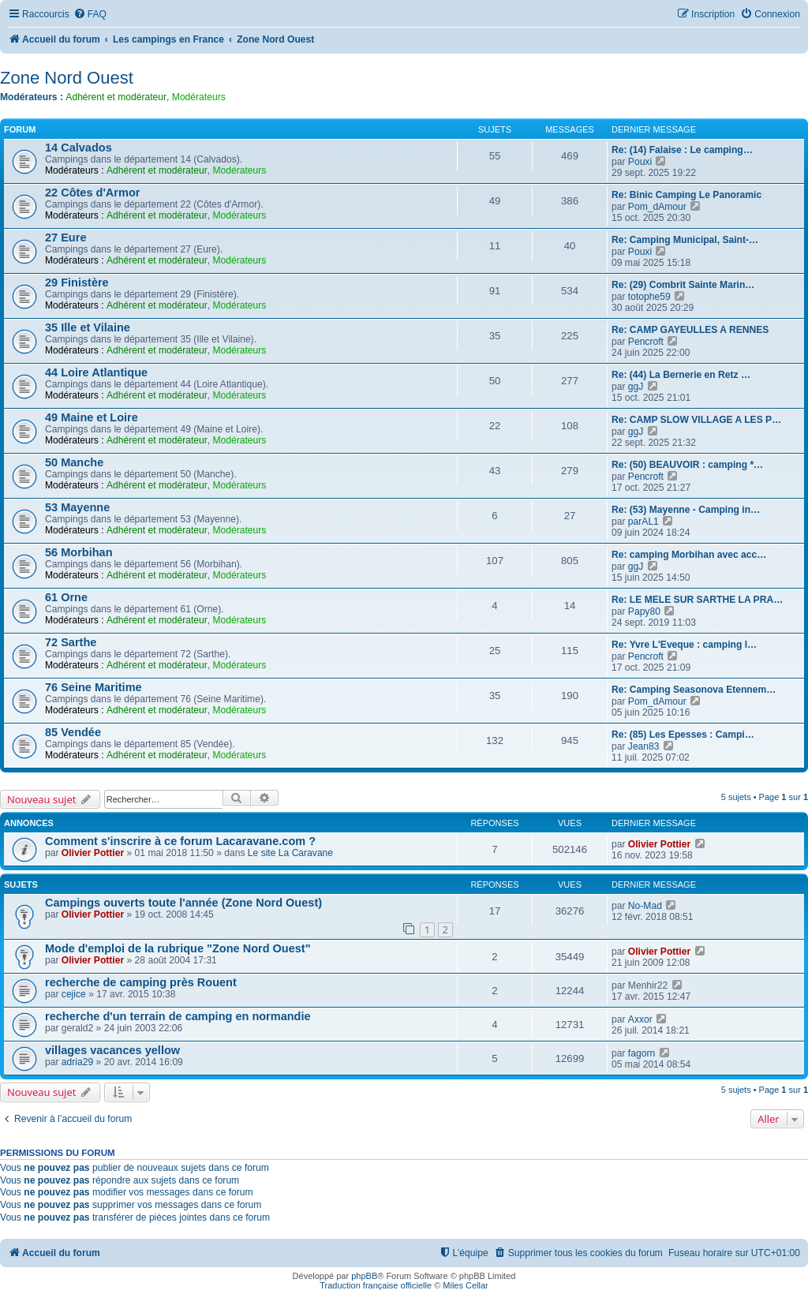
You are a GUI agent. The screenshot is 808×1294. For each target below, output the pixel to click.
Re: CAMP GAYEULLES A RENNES (690, 329)
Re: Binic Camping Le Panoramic (686, 194)
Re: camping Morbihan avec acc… (689, 554)
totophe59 (649, 296)
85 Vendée (73, 732)
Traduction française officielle (376, 1285)
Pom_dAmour (657, 206)
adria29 (77, 1062)
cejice (74, 994)
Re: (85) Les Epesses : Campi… (683, 734)
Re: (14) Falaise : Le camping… (682, 149)
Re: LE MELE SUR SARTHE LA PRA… (697, 599)
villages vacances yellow (112, 1050)
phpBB (364, 1276)
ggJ (636, 386)
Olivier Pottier (93, 852)
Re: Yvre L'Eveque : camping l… (684, 644)
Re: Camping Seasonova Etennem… (694, 689)
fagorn (641, 1053)
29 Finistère (77, 282)
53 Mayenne (77, 507)
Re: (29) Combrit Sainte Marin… (683, 284)
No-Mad (645, 905)
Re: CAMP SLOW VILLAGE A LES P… (696, 419)
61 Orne (66, 597)
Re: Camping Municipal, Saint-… (685, 239)
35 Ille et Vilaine (87, 327)
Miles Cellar (465, 1285)
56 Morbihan (79, 552)
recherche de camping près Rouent (141, 982)
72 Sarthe (70, 642)
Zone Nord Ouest (66, 78)
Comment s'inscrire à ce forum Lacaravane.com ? (180, 841)
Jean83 (644, 746)
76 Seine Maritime (93, 687)
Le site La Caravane (290, 852)
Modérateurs (199, 97)
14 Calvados (78, 147)
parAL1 (643, 521)
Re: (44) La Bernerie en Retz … (681, 374)
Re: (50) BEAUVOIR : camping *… (687, 464)
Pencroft (646, 341)
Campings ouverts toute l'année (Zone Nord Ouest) (183, 902)
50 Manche (74, 462)
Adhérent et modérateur (115, 97)
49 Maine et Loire (91, 417)
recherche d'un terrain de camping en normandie (178, 1016)
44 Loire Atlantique (96, 372)
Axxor (640, 1019)
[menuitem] (90, 14)
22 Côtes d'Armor (92, 192)
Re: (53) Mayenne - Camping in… (686, 509)
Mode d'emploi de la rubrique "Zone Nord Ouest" (178, 948)
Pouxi (640, 161)
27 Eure (65, 237)
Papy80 (644, 611)
